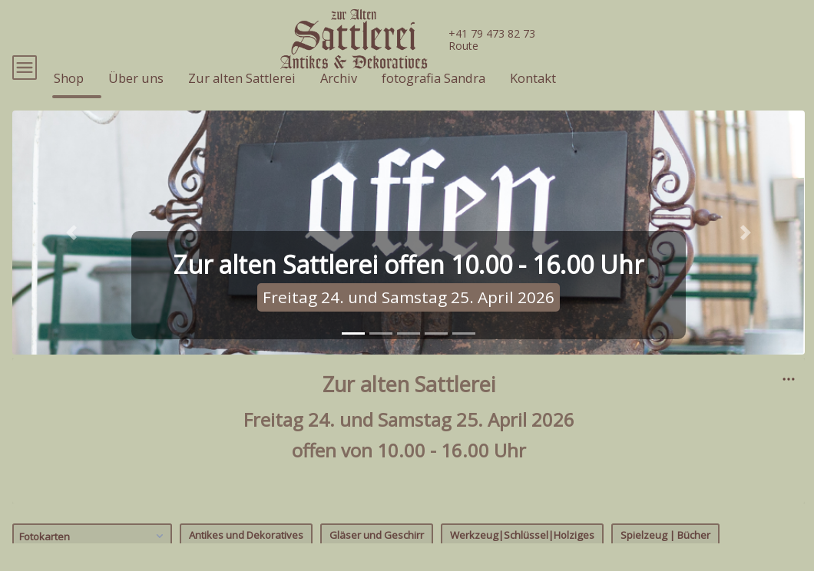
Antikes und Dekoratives (246, 557)
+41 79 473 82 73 (491, 33)
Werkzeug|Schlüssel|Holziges (522, 557)
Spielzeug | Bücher (665, 557)
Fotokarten (93, 558)
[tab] (353, 356)
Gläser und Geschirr (376, 557)
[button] (71, 255)
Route (463, 45)
